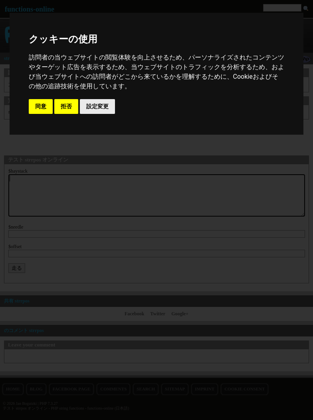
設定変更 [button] (97, 106)
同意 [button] (40, 106)
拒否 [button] (66, 106)
